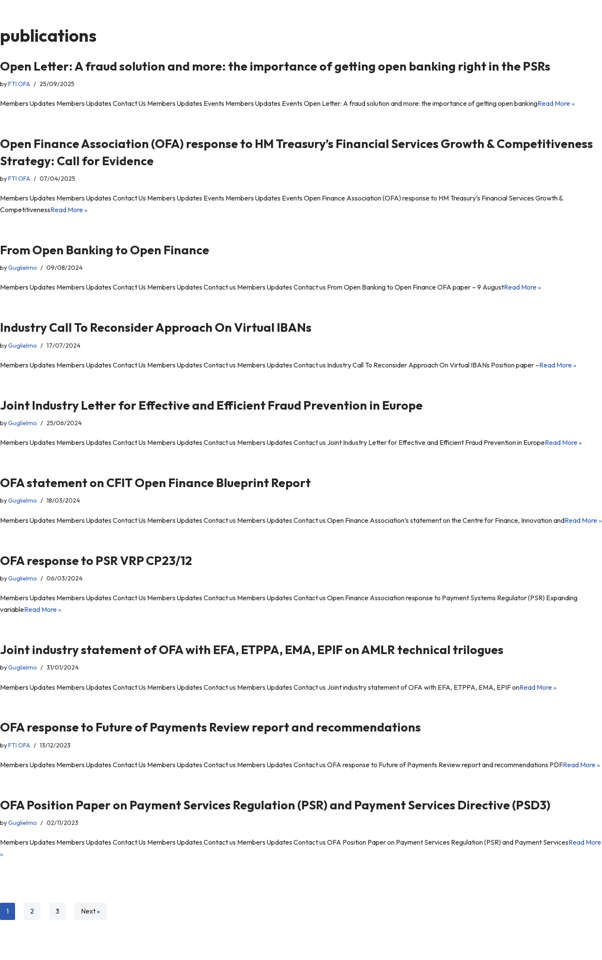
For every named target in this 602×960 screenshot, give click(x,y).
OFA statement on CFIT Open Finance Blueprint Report (155, 483)
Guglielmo (22, 268)
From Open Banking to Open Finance (104, 250)
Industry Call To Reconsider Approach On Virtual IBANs (156, 328)
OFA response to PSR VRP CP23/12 (96, 573)
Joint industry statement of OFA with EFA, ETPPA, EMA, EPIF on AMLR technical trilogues (251, 662)
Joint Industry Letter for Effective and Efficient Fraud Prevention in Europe (211, 406)
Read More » (558, 103)
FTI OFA (19, 84)
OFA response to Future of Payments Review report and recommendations (210, 740)
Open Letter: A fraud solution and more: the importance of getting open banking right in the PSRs (275, 66)
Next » (90, 925)
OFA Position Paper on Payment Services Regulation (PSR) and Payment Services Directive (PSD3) (275, 818)
